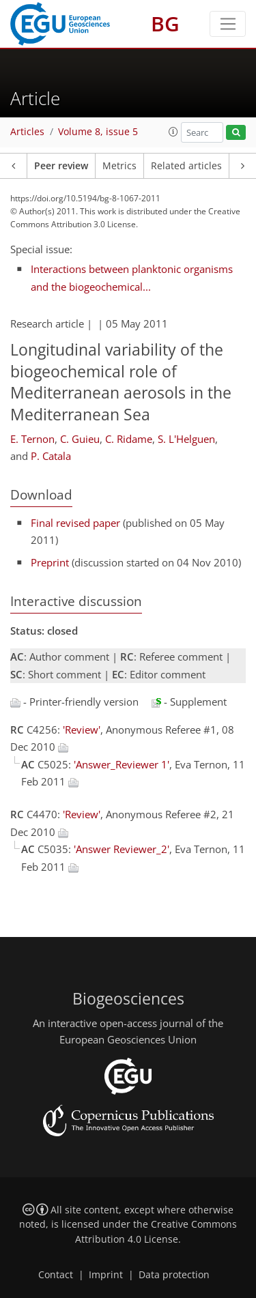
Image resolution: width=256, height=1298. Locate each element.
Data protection (174, 1275)
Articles (27, 132)
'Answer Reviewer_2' (121, 849)
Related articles (186, 166)
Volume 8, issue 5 (98, 132)
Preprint (50, 562)
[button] (173, 132)
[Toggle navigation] (228, 24)
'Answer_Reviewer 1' (121, 764)
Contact (55, 1275)
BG (165, 24)
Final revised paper (75, 523)
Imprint (106, 1275)
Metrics (119, 166)
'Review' (81, 729)
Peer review (61, 166)
